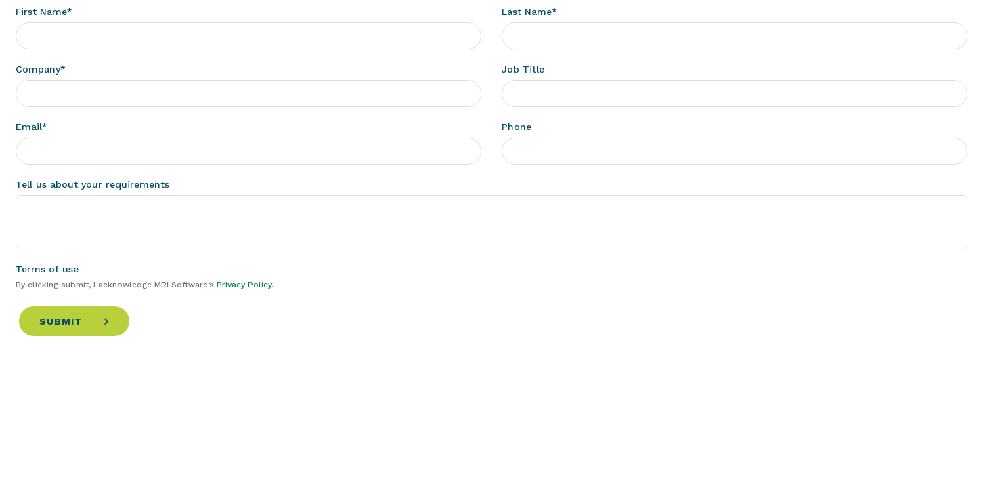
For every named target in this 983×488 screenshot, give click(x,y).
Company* (41, 69)
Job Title (523, 69)
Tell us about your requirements (92, 184)
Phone (516, 126)
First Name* (44, 11)
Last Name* (529, 11)
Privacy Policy (244, 284)
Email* (31, 126)
